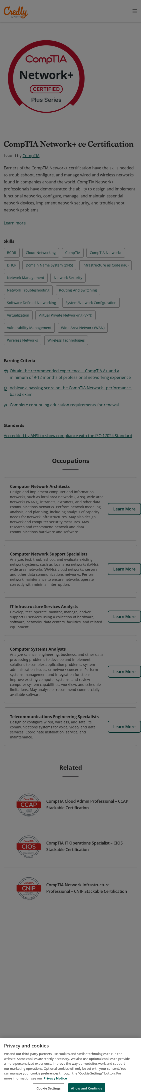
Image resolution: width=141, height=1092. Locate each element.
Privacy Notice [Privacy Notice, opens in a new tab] (55, 1086)
